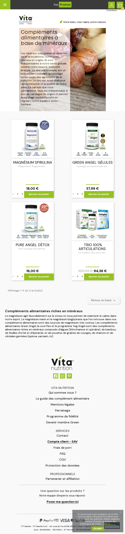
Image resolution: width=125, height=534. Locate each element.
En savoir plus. (109, 524)
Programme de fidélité (62, 416)
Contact (62, 435)
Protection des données (62, 465)
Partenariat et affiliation (62, 478)
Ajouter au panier (39, 194)
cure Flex (45, 326)
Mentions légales (62, 404)
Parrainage (62, 410)
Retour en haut (103, 300)
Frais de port (62, 447)
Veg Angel (79, 326)
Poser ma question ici (62, 502)
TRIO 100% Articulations (92, 247)
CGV (62, 459)
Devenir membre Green (62, 422)
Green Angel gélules (92, 162)
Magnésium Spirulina (32, 162)
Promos (65, 5)
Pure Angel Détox (33, 245)
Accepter (98, 528)
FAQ (62, 453)
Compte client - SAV (62, 441)
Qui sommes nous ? (62, 392)
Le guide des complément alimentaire (62, 398)
